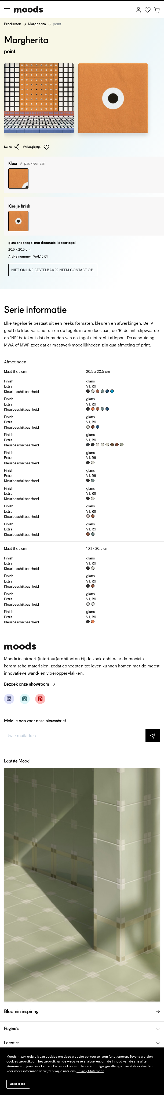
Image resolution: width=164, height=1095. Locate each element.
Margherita (37, 24)
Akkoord (18, 1084)
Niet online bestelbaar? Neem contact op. (52, 270)
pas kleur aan (32, 163)
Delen (12, 147)
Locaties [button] (82, 1042)
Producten (12, 24)
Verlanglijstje (36, 147)
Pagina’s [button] (82, 1028)
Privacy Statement (90, 1071)
